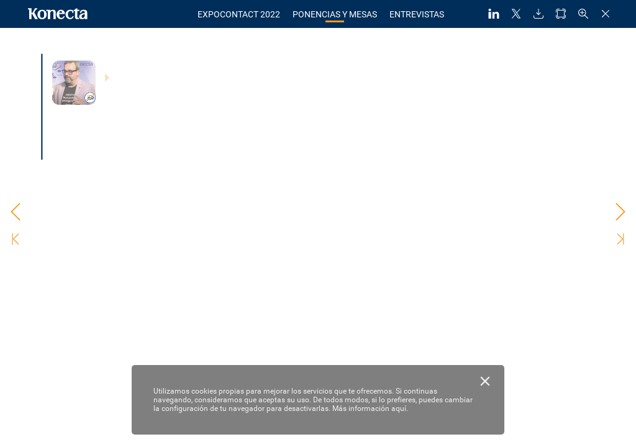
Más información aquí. (370, 408)
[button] (494, 14)
